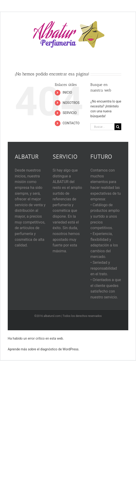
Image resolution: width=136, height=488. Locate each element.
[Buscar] (117, 126)
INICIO (67, 92)
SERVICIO (69, 113)
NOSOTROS (70, 103)
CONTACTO (70, 123)
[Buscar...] (102, 126)
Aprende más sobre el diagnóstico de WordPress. (43, 349)
